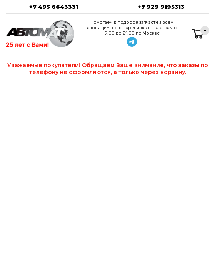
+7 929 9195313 (161, 6)
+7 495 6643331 (53, 6)
